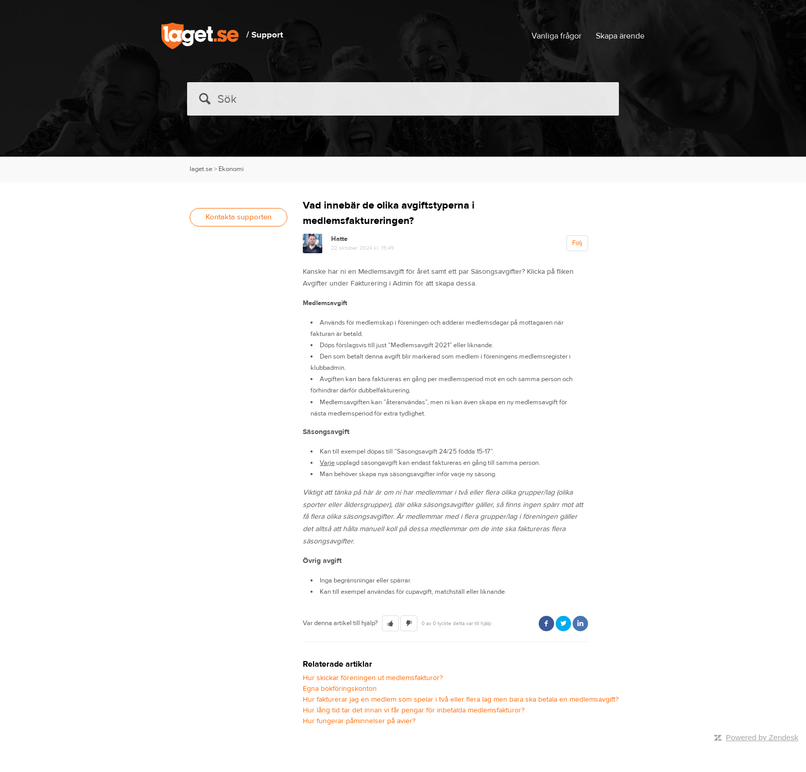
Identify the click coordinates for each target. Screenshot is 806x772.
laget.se (201, 169)
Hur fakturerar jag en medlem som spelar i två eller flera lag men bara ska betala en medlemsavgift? (460, 699)
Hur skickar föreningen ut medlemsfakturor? (373, 678)
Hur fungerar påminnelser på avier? (359, 721)
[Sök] (403, 99)
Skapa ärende (620, 36)
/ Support (264, 35)
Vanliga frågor (556, 36)
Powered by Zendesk (762, 737)
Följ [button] (577, 243)
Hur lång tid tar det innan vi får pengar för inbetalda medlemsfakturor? (413, 710)
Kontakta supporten (238, 217)
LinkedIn (580, 623)
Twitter (563, 623)
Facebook (546, 623)
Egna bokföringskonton (340, 688)
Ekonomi (231, 169)
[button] (390, 623)
